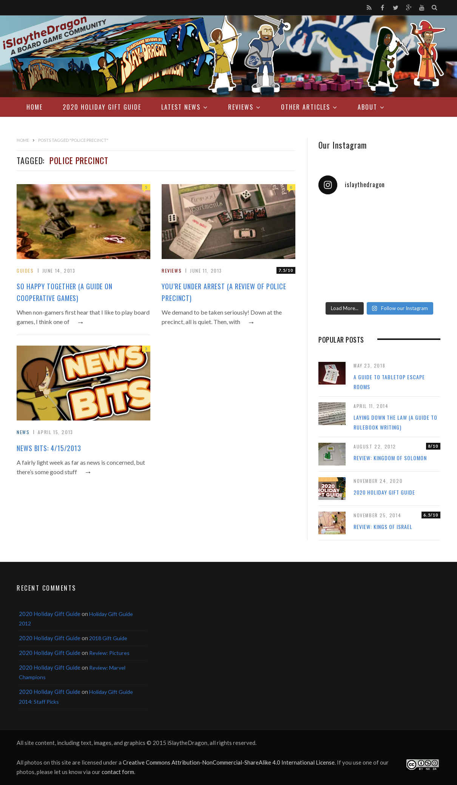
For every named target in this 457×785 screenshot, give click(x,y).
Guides (25, 270)
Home (34, 107)
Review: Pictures (109, 653)
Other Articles (305, 107)
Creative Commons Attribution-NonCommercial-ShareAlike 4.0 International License (229, 762)
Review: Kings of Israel (383, 527)
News (23, 432)
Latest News (181, 107)
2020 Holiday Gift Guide (102, 107)
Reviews (240, 107)
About (367, 107)
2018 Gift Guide (108, 638)
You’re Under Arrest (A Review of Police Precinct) (224, 292)
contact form (118, 771)
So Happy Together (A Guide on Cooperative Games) (65, 292)
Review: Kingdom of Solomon (390, 458)
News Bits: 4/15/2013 (49, 448)
